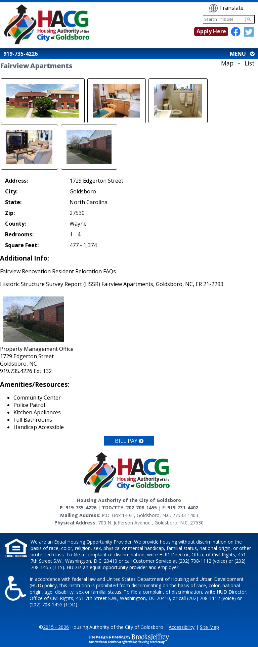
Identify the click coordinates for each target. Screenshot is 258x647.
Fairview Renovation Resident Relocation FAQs (58, 271)
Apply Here (211, 31)
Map (227, 63)
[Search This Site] (229, 19)
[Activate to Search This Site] (248, 19)
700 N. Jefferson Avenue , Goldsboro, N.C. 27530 (151, 522)
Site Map (209, 627)
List (250, 63)
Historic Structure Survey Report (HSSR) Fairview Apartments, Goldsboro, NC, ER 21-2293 (111, 284)
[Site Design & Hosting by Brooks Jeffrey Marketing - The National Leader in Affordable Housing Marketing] (129, 638)
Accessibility (182, 627)
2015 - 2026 (56, 627)
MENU (241, 53)
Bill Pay (129, 441)
